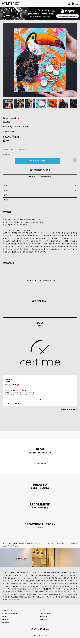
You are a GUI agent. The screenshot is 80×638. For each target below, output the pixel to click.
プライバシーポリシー (46, 613)
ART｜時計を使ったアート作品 (63, 543)
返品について (43, 610)
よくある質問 (43, 619)
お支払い (40, 200)
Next (73, 59)
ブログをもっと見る (40, 464)
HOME (4, 543)
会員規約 (4, 616)
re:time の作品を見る (12, 403)
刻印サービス (5, 619)
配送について (40, 190)
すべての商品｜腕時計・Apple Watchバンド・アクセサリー (30, 543)
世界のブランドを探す (69, 410)
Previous (6, 59)
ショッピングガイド (7, 610)
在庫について (40, 185)
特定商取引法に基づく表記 (9, 613)
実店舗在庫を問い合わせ (40, 170)
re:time (6, 121)
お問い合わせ (5, 622)
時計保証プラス (44, 616)
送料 (40, 195)
